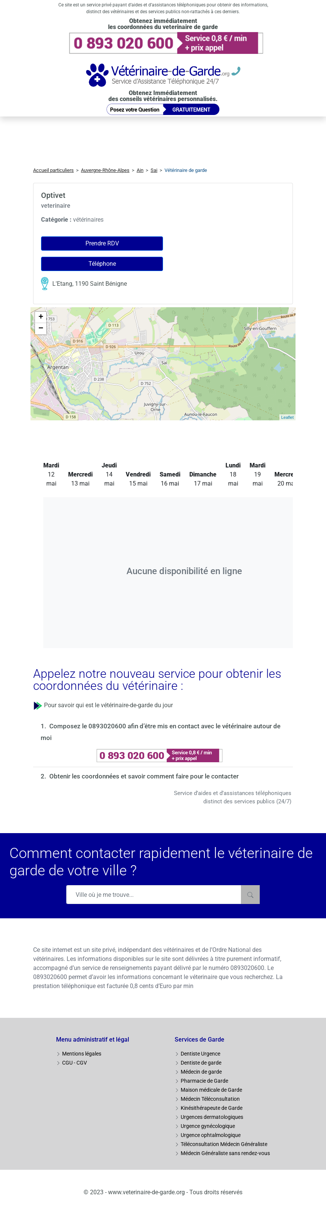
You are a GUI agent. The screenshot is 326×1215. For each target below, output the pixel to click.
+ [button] (40, 317)
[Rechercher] (250, 894)
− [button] (40, 328)
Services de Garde (199, 1039)
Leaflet (287, 417)
